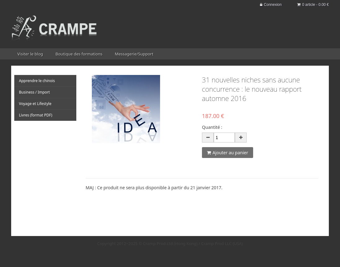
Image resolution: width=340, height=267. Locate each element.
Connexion (271, 4)
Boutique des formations (79, 54)
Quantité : (212, 127)
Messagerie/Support (134, 54)
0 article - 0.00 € (313, 4)
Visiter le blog (30, 54)
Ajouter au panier (227, 152)
